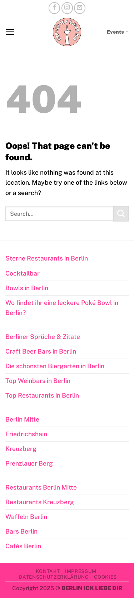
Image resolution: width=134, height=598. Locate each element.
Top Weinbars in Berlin (37, 380)
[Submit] (121, 214)
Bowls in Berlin (26, 288)
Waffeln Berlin (26, 516)
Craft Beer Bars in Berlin (40, 351)
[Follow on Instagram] (67, 8)
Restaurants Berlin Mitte (41, 487)
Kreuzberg (20, 448)
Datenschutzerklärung (54, 577)
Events (118, 31)
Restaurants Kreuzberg (39, 502)
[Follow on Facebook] (54, 8)
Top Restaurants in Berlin (42, 395)
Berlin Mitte (22, 419)
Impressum (80, 571)
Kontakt (48, 571)
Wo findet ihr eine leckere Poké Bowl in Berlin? (61, 307)
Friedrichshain (26, 434)
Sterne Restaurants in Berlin (46, 258)
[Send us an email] (79, 8)
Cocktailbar (22, 273)
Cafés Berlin (23, 546)
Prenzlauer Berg (29, 463)
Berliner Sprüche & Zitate (42, 336)
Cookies (105, 577)
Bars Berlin (21, 531)
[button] (10, 32)
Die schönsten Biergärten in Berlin (54, 366)
